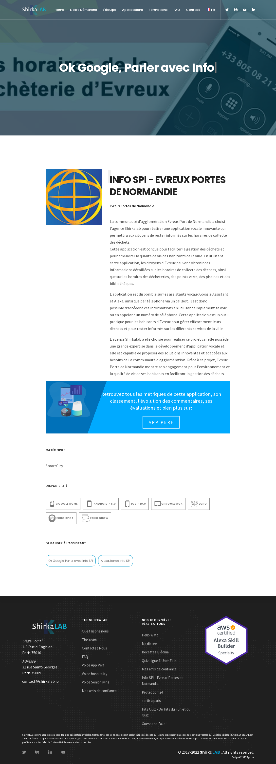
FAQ (176, 9)
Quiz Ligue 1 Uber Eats (159, 660)
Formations (158, 9)
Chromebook (168, 504)
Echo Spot (61, 518)
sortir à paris (151, 700)
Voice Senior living (96, 682)
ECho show (95, 518)
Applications (132, 9)
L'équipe (109, 9)
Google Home (63, 504)
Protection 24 (152, 692)
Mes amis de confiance (99, 690)
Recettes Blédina (155, 652)
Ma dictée (149, 643)
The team (89, 639)
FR (210, 9)
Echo (199, 504)
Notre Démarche (83, 9)
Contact (193, 9)
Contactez (94, 648)
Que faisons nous (95, 631)
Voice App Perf (93, 665)
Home (59, 9)
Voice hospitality (94, 673)
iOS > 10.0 (135, 504)
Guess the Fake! (154, 723)
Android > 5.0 (101, 504)
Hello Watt (150, 635)
